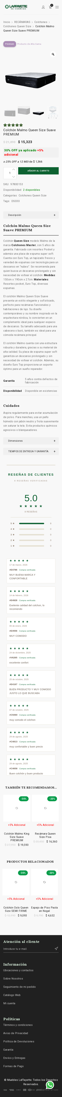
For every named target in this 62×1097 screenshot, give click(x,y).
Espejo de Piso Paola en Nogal (44, 909)
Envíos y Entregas (14, 1058)
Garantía (8, 1049)
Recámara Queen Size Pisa (45, 835)
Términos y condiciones (18, 1025)
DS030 (15, 201)
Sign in (43, 7)
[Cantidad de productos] (10, 173)
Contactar (54, 948)
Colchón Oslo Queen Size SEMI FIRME (15, 909)
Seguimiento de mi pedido (19, 986)
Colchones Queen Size (17, 26)
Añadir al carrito (38, 171)
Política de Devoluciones (18, 1041)
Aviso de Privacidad (15, 1033)
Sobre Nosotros (13, 978)
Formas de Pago (13, 1066)
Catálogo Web (12, 995)
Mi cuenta (9, 1003)
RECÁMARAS (22, 22)
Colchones (40, 22)
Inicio (6, 22)
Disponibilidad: (12, 189)
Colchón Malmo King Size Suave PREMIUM (16, 837)
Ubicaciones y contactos (18, 970)
